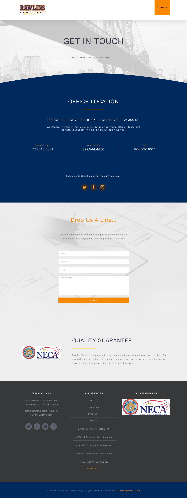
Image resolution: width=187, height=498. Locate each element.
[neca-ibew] (41, 347)
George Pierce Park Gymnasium (95, 453)
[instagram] (98, 183)
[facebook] (93, 183)
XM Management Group (128, 490)
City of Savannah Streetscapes (95, 437)
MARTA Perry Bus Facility (94, 462)
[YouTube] (45, 426)
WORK (93, 420)
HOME (93, 400)
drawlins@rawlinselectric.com (41, 410)
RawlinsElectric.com (41, 414)
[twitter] (89, 183)
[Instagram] (53, 426)
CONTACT (94, 468)
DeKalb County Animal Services (95, 445)
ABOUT (93, 414)
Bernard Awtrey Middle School (94, 428)
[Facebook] (37, 426)
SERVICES (93, 407)
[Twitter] (28, 426)
